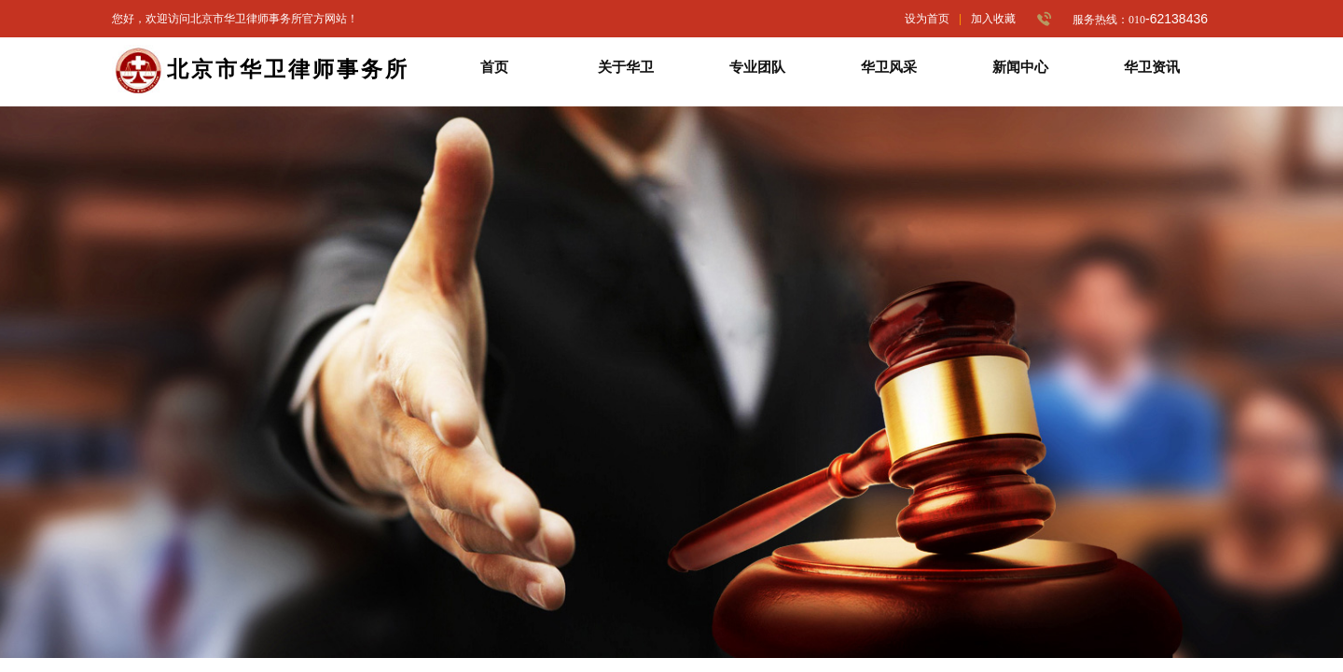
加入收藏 (993, 18)
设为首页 (927, 18)
